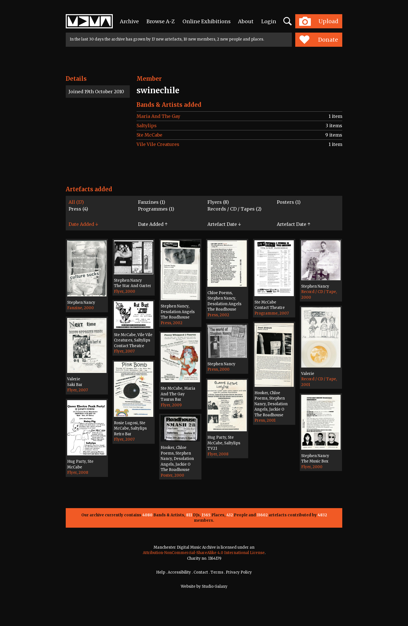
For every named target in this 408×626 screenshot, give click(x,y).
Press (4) (78, 209)
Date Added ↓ (83, 224)
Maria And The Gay (158, 116)
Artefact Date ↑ (293, 224)
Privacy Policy (239, 572)
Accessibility (179, 572)
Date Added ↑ (152, 224)
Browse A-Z (160, 21)
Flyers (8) (218, 202)
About (246, 21)
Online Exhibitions (206, 21)
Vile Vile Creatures (158, 144)
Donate (318, 39)
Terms (217, 572)
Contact (201, 572)
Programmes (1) (156, 209)
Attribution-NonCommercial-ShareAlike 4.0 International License (204, 552)
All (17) (76, 202)
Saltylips (147, 125)
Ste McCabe (149, 135)
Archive (129, 21)
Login (268, 21)
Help (160, 572)
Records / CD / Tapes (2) (234, 209)
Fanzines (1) (151, 202)
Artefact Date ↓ (224, 224)
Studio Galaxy (215, 586)
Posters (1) (289, 202)
